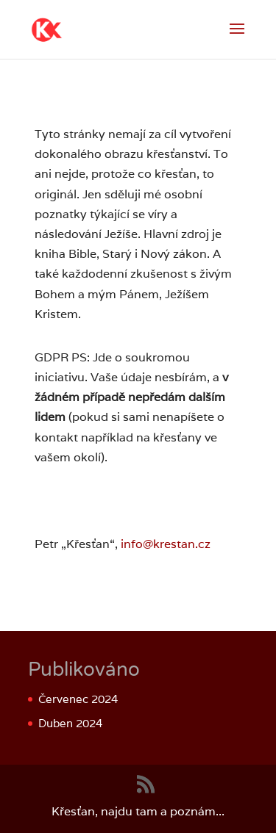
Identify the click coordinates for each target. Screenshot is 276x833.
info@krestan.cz (165, 544)
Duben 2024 (70, 723)
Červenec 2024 (78, 699)
